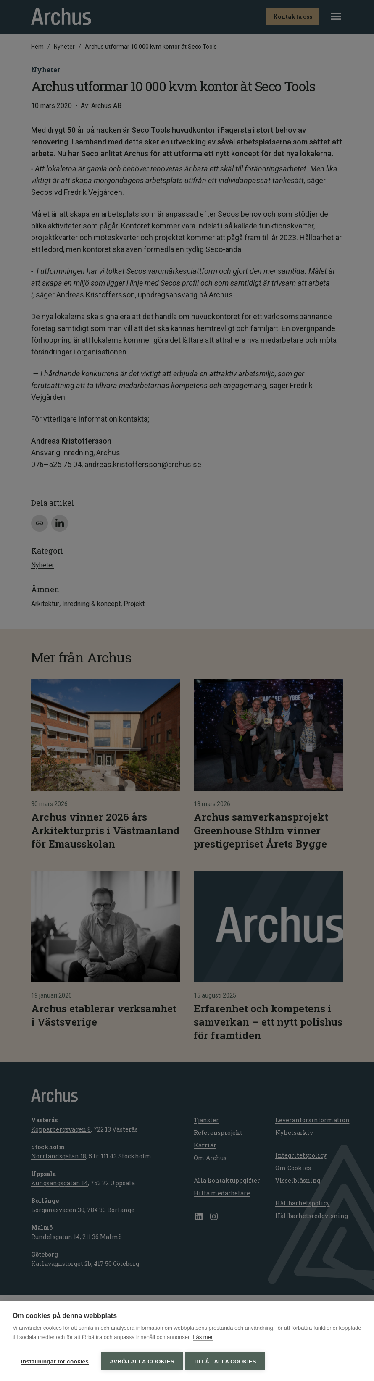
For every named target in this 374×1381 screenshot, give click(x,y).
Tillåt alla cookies (226, 1361)
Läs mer (203, 1339)
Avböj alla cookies (142, 1361)
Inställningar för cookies (55, 1361)
